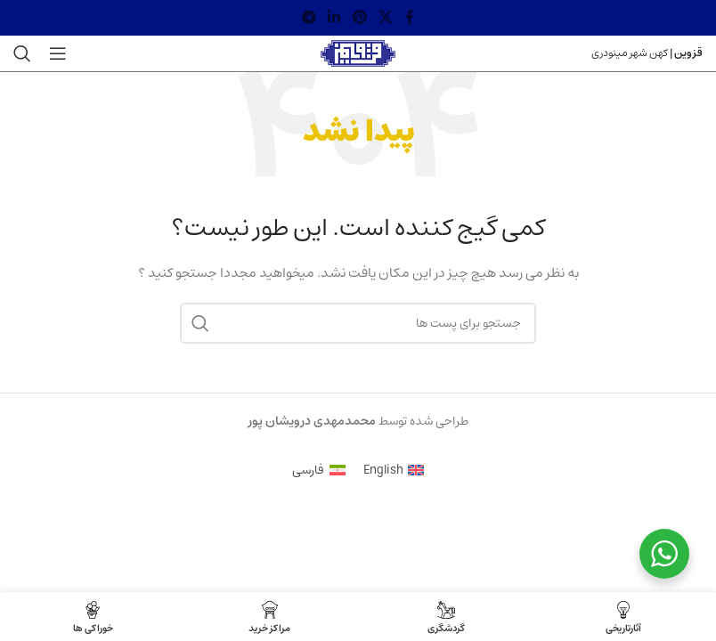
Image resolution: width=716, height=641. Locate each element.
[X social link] (385, 17)
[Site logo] (358, 53)
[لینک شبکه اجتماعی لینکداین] (334, 17)
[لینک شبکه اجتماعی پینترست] (359, 17)
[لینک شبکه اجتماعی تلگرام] (308, 17)
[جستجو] (22, 53)
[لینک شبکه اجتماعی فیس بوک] (409, 17)
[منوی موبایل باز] (58, 53)
